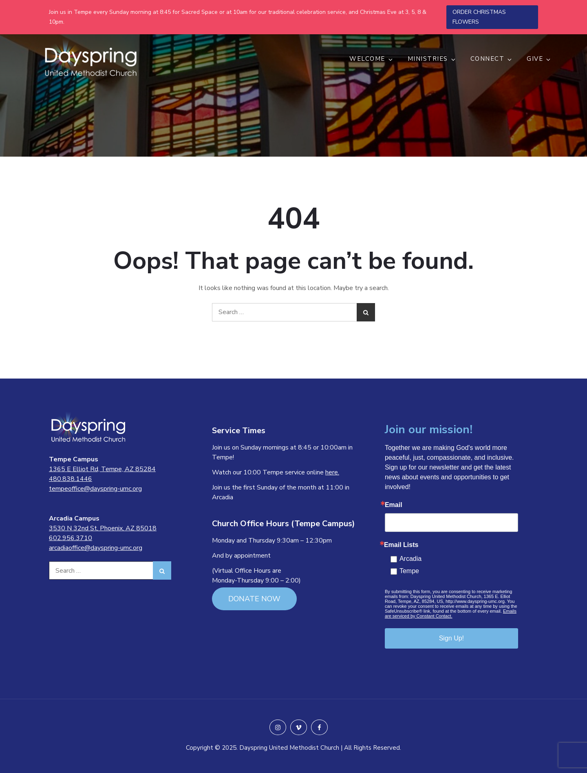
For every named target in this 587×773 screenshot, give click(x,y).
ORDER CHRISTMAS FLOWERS (479, 17)
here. (332, 472)
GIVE (539, 59)
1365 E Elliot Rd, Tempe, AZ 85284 (102, 469)
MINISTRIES (432, 59)
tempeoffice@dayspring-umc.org (95, 488)
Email (393, 505)
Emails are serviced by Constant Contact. (450, 613)
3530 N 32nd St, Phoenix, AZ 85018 (103, 528)
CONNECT (491, 59)
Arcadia (410, 558)
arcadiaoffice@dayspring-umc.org (95, 547)
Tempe (409, 570)
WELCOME (371, 59)
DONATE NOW (254, 599)
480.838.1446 (70, 478)
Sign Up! (451, 638)
